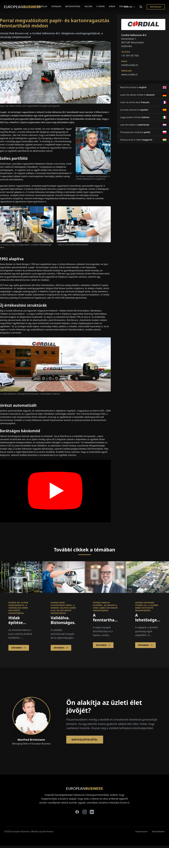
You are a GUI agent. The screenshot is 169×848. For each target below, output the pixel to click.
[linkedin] (92, 812)
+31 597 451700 (130, 55)
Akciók (89, 6)
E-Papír (101, 6)
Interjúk (56, 6)
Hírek (112, 6)
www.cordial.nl (129, 74)
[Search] (140, 6)
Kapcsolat (155, 7)
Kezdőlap (41, 6)
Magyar (129, 7)
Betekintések (72, 6)
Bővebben (19, 647)
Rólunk (123, 6)
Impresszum (141, 831)
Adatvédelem (158, 831)
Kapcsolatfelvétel (85, 739)
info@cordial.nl (129, 65)
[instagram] (84, 812)
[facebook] (77, 812)
